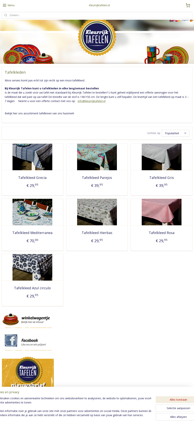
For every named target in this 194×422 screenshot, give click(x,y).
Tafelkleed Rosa (161, 232)
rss (92, 415)
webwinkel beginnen (107, 415)
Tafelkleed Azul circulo (32, 288)
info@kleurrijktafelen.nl (92, 101)
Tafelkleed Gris (161, 177)
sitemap (85, 415)
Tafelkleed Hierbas (97, 232)
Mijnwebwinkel (140, 415)
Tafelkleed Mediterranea (32, 232)
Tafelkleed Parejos (97, 177)
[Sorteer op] (175, 133)
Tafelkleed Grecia (32, 177)
